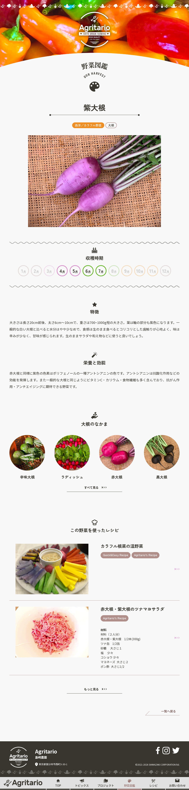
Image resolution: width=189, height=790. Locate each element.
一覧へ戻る (168, 711)
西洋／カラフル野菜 (88, 125)
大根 (111, 125)
